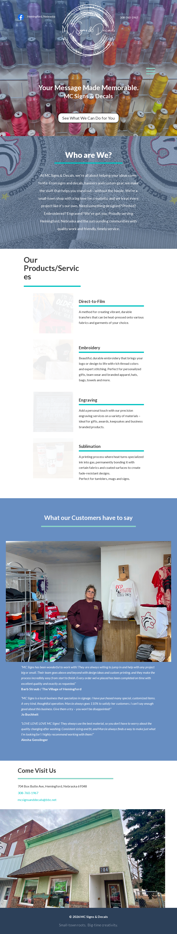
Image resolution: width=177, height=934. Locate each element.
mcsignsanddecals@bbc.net (37, 800)
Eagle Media (74, 930)
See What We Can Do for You (88, 118)
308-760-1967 (28, 793)
